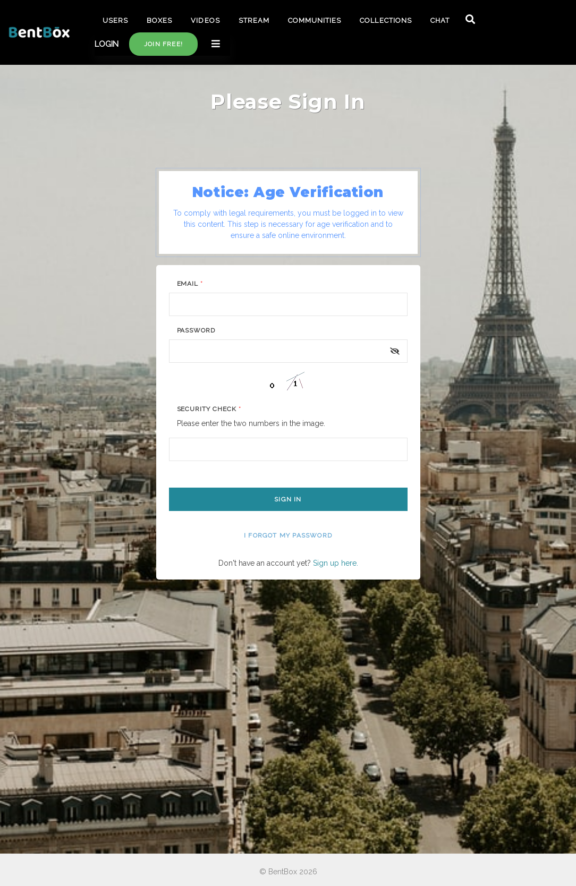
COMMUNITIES (314, 20)
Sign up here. (335, 563)
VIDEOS (205, 20)
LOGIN (106, 44)
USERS (115, 20)
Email (190, 283)
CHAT (440, 20)
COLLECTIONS (385, 20)
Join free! (163, 44)
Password (196, 330)
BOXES (159, 20)
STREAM (254, 20)
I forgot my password (288, 535)
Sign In (287, 499)
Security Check (209, 409)
